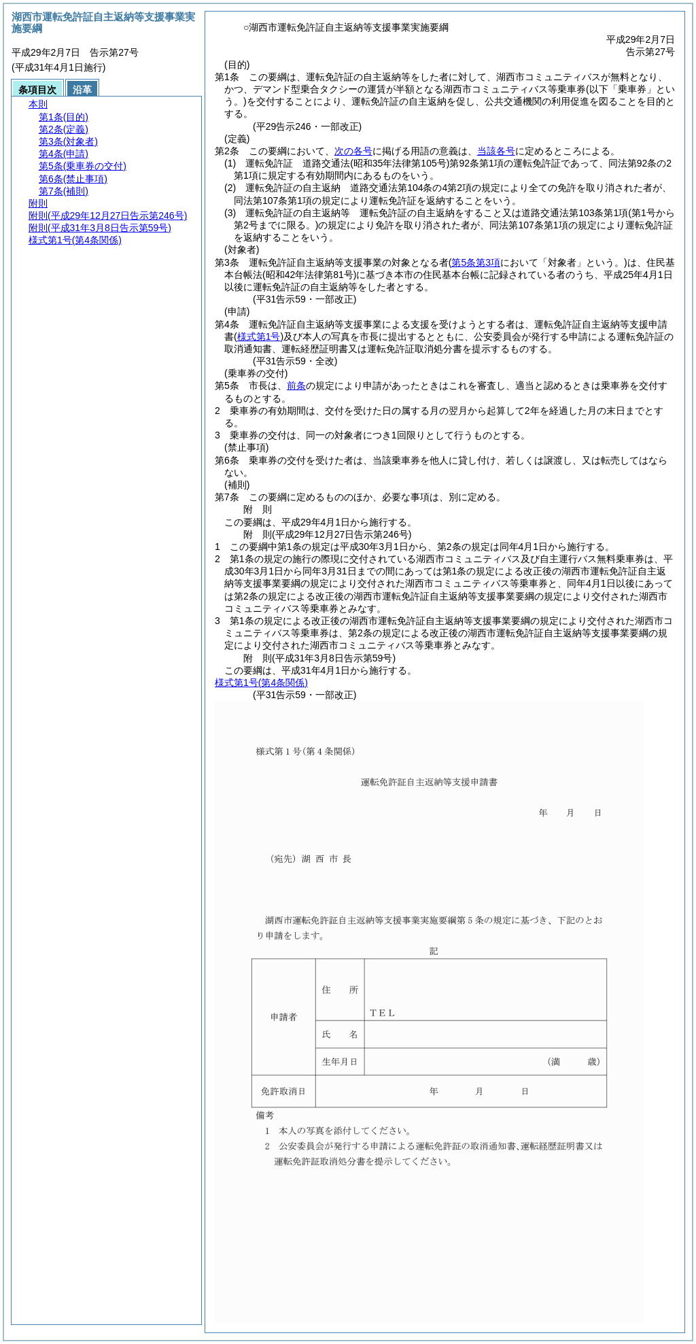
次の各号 (353, 150)
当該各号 (496, 150)
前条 (296, 385)
